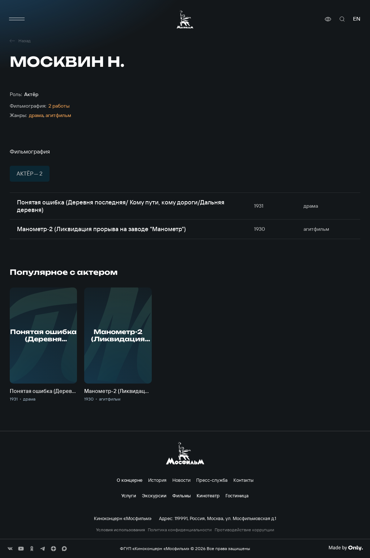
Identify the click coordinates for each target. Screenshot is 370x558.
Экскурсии (154, 495)
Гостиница (237, 495)
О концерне (129, 480)
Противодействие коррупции (244, 529)
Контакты (243, 480)
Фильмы (181, 495)
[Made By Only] (345, 548)
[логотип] (185, 19)
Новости (181, 480)
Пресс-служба (212, 480)
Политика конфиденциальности (180, 529)
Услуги (128, 495)
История (157, 480)
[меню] (17, 19)
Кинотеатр (208, 495)
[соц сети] (10, 548)
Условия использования (120, 529)
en (356, 19)
